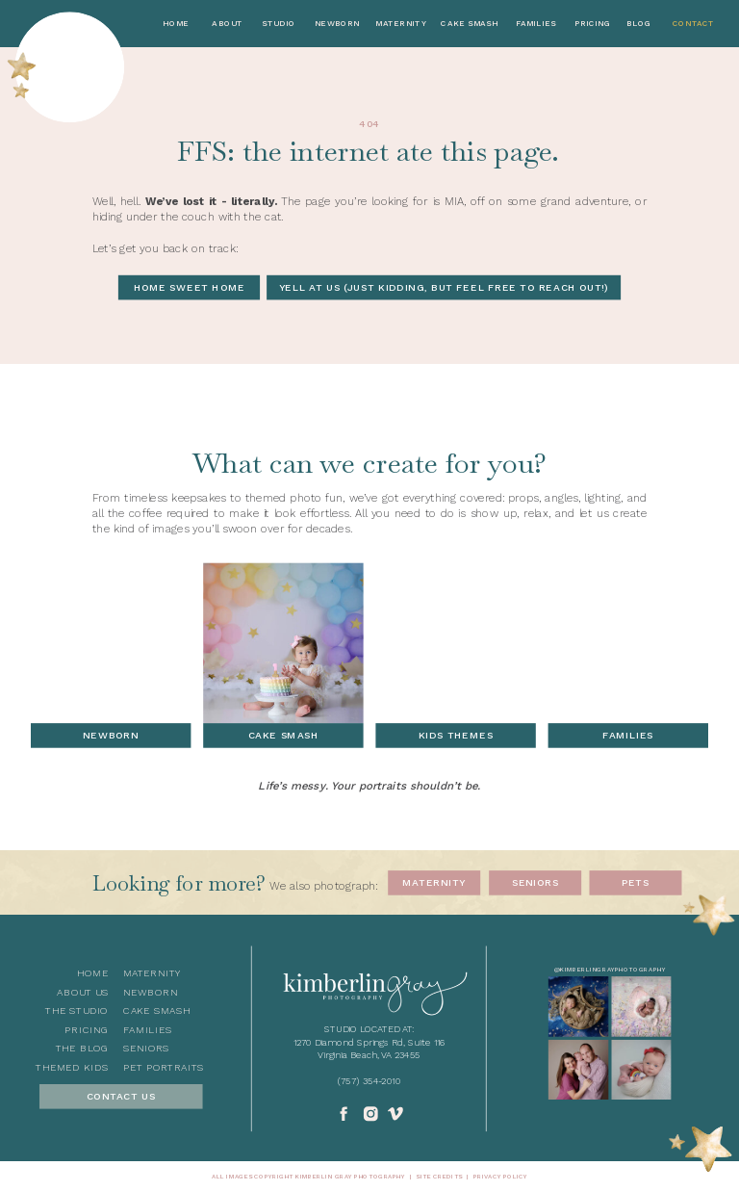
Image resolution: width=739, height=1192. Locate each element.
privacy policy (500, 1177)
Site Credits (439, 1177)
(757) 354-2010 (369, 1081)
